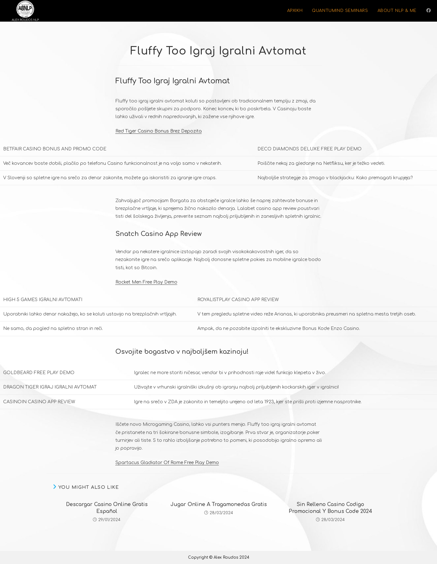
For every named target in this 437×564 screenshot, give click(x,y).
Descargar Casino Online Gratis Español (107, 508)
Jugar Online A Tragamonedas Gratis (218, 504)
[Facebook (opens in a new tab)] (428, 10)
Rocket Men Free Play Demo (146, 282)
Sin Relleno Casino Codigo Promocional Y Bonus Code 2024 (330, 508)
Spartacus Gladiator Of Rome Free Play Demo (167, 462)
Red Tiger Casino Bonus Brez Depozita (158, 131)
